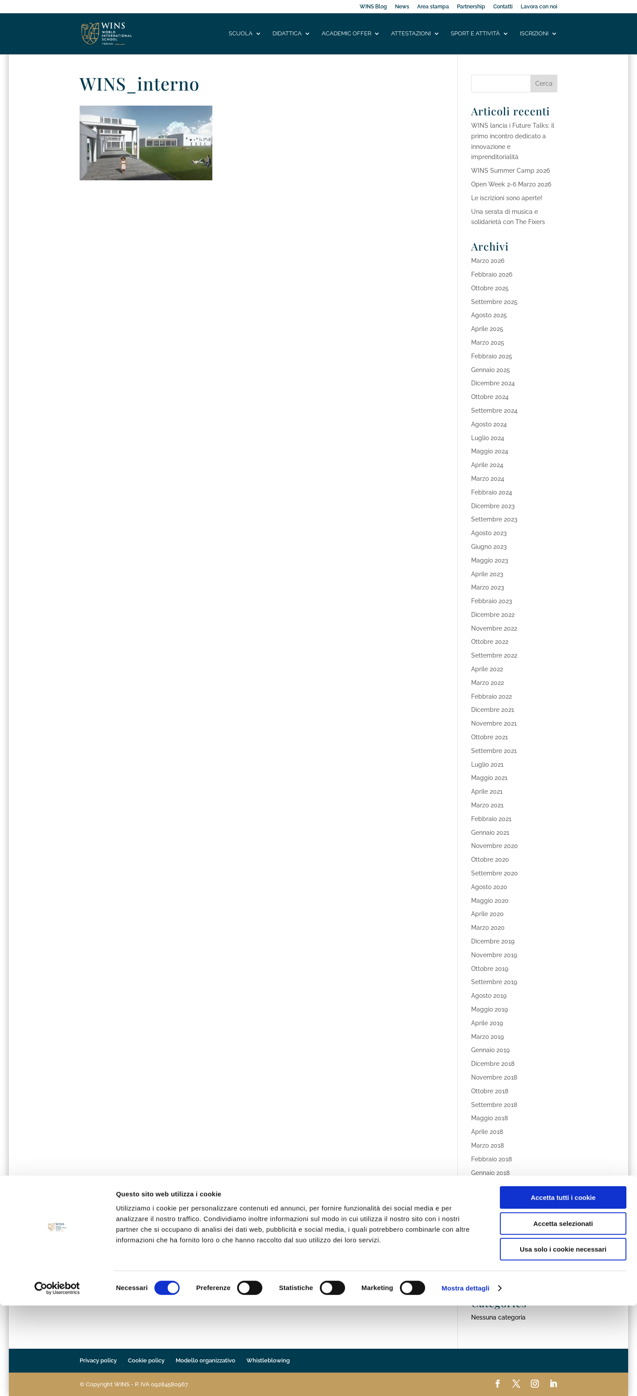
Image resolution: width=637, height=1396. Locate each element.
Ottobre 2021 (489, 737)
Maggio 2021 (489, 777)
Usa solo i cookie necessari (563, 1339)
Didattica (287, 34)
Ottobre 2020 (490, 859)
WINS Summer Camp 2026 (510, 170)
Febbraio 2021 (491, 818)
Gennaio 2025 (490, 369)
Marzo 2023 (487, 587)
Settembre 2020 (494, 873)
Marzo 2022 (487, 682)
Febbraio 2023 (491, 601)
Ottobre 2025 (490, 288)
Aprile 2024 (487, 464)
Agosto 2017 (488, 1240)
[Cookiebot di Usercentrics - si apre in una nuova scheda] (57, 1378)
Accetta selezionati (563, 1314)
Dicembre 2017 (492, 1186)
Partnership (471, 7)
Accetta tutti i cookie (563, 1288)
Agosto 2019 (489, 995)
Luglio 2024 (487, 437)
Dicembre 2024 (493, 383)
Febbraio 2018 (491, 1159)
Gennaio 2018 (490, 1172)
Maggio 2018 (489, 1118)
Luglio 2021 (487, 764)
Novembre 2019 (494, 955)
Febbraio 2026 (491, 274)
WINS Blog (373, 7)
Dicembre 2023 (493, 506)
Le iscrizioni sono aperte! (506, 198)
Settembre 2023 (494, 519)
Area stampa (433, 7)
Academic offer (346, 34)
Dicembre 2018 (492, 1063)
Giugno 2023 (489, 546)
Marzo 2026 (487, 260)
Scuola (241, 34)
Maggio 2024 (489, 451)
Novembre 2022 (494, 628)
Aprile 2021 (487, 791)
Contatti (503, 7)
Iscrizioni (534, 34)
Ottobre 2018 (489, 1091)
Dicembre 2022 (492, 614)
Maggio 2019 (489, 1009)
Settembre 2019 (494, 981)
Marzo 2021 (487, 805)
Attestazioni (411, 34)
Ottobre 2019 (489, 968)
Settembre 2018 (494, 1104)
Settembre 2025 (494, 301)
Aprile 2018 (487, 1131)
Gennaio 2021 (490, 832)
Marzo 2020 (488, 927)
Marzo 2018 (487, 1145)
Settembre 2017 (494, 1227)
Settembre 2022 (494, 655)
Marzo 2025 (487, 342)
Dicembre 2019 (492, 941)
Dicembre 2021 (492, 709)
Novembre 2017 (494, 1199)
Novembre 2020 (494, 845)
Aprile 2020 (487, 913)
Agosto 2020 (489, 886)
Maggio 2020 (490, 900)
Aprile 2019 (487, 1023)
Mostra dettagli (465, 1378)
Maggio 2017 (489, 1254)
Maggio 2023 (489, 560)
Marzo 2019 (487, 1036)
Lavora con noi (539, 7)
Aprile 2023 (487, 574)
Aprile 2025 (487, 328)
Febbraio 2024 (491, 492)
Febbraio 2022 (491, 696)
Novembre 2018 (494, 1077)
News (402, 7)
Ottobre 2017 (489, 1213)
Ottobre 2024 (490, 396)
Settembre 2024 (494, 410)
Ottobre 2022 (489, 641)
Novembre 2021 (494, 723)
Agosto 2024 (489, 424)
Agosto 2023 (489, 532)
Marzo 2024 (487, 478)
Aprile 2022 (487, 669)
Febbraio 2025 (491, 356)
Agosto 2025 (489, 315)
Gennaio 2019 (490, 1050)
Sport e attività (475, 34)
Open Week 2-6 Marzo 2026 (511, 184)
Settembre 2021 (494, 750)
